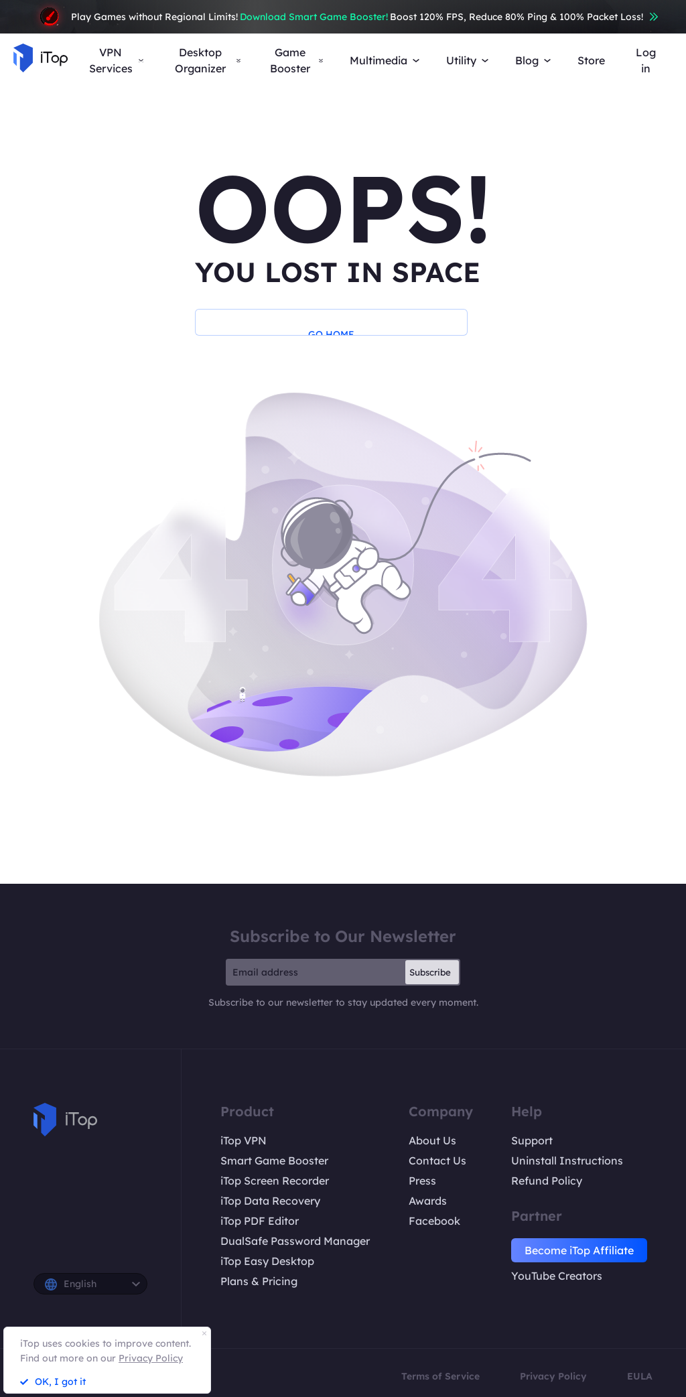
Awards (428, 1200)
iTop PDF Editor (259, 1220)
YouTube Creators (556, 1275)
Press (422, 1180)
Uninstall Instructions (567, 1160)
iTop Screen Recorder (274, 1180)
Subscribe (430, 972)
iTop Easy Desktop (267, 1261)
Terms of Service (440, 1376)
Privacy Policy (553, 1376)
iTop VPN (243, 1140)
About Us (432, 1140)
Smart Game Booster (274, 1160)
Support (532, 1140)
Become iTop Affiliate (579, 1250)
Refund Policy (546, 1180)
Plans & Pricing (258, 1281)
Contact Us (437, 1160)
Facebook (434, 1220)
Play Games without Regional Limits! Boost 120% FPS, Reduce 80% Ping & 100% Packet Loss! (343, 17)
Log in (646, 60)
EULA (640, 1376)
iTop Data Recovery (270, 1200)
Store (591, 60)
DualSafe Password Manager (295, 1241)
